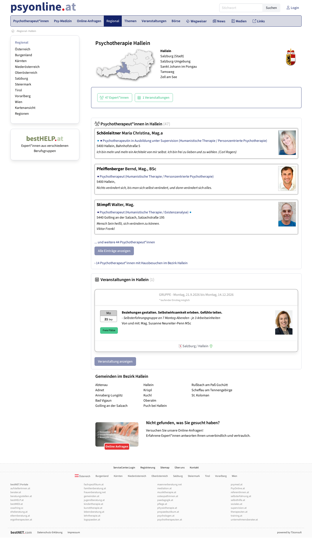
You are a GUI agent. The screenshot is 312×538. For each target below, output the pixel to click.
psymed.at (236, 484)
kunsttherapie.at (93, 508)
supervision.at (239, 508)
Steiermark (23, 84)
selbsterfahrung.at (241, 496)
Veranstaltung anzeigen (115, 361)
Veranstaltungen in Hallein (124, 280)
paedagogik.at (165, 500)
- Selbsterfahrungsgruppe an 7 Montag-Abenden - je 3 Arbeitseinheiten (171, 318)
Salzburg (21, 78)
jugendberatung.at (94, 500)
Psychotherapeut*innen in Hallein (132, 124)
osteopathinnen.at (167, 496)
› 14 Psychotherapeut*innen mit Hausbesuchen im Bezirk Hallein (141, 263)
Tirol (18, 90)
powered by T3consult (289, 532)
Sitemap (164, 467)
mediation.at (164, 488)
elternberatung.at (20, 516)
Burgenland (23, 55)
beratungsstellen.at (21, 496)
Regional (22, 31)
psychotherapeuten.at (169, 520)
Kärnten (21, 61)
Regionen (22, 113)
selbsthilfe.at (238, 500)
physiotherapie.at (167, 508)
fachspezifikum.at (94, 484)
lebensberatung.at (94, 512)
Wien (18, 102)
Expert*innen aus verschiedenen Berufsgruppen (44, 145)
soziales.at (236, 504)
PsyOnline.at (238, 488)
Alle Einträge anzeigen (114, 251)
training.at (236, 516)
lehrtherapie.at (92, 516)
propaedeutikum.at (168, 512)
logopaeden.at (92, 520)
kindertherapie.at (93, 504)
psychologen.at (165, 516)
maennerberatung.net (169, 484)
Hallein (32, 31)
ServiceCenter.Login (124, 467)
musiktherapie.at (166, 492)
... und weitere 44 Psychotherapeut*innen (124, 242)
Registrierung (147, 467)
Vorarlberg (23, 96)
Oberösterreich (26, 72)
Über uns (180, 467)
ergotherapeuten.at (21, 520)
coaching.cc (16, 508)
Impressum (74, 532)
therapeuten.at (239, 512)
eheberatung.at (19, 512)
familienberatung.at (95, 488)
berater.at (15, 492)
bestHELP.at (17, 500)
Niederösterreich (27, 66)
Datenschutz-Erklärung (49, 532)
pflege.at (162, 504)
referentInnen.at (240, 492)
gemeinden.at (91, 496)
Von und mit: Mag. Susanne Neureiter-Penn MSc (156, 323)
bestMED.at (16, 504)
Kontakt (194, 467)
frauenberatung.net (95, 492)
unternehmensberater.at (244, 520)
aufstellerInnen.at (20, 488)
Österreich (22, 49)
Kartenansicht (25, 107)
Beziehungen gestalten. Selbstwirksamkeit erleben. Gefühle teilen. (172, 312)
